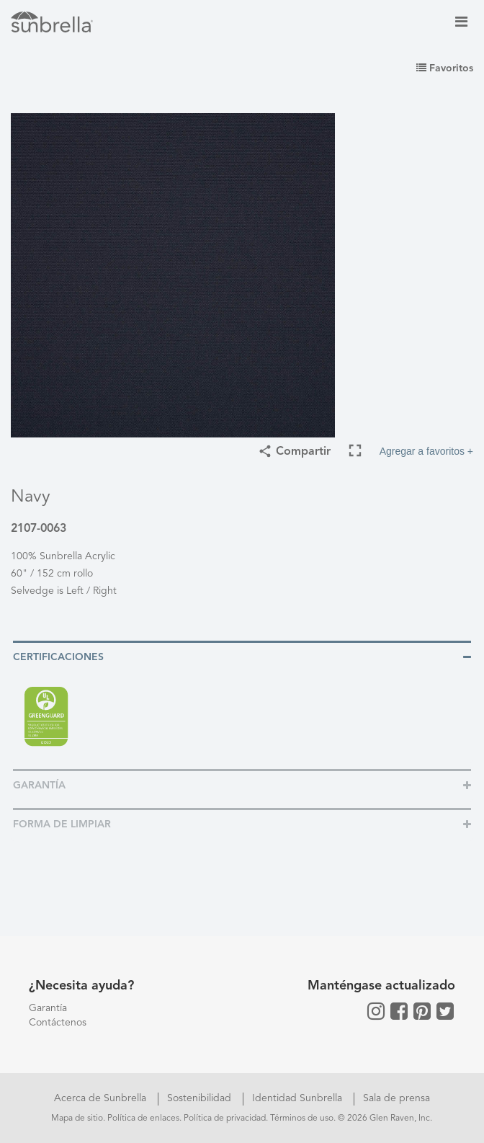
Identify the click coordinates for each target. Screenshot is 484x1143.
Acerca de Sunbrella (101, 1098)
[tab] (242, 656)
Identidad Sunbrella (298, 1098)
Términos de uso (301, 1118)
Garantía (48, 1008)
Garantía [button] (39, 785)
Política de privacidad (225, 1118)
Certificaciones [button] (58, 657)
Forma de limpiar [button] (62, 824)
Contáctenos (57, 1023)
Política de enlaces (143, 1118)
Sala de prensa (396, 1098)
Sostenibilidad (200, 1098)
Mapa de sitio (77, 1118)
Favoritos (444, 68)
